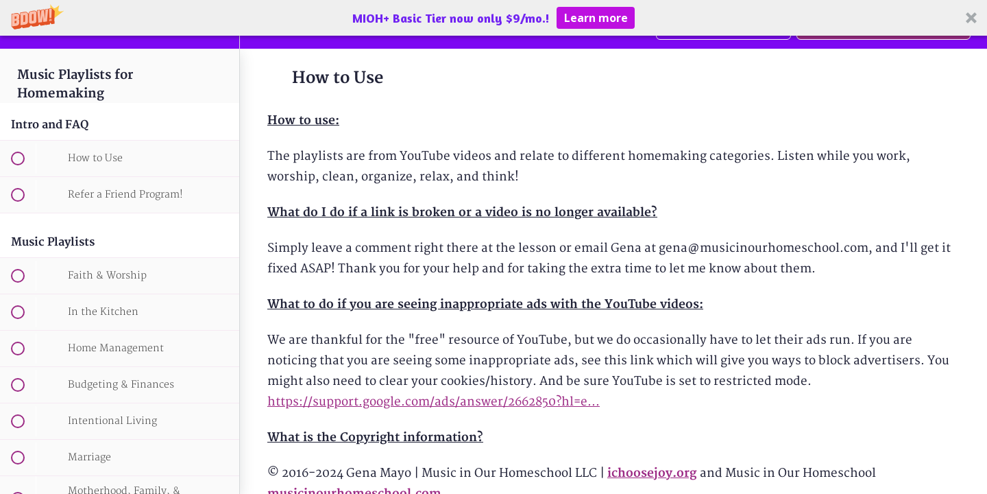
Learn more (596, 17)
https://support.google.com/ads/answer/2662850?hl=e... (433, 402)
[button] (493, 18)
